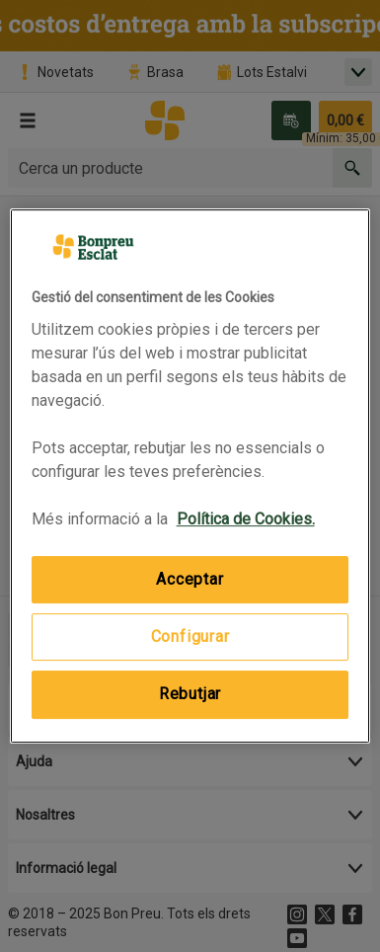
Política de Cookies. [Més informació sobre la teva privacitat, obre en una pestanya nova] (246, 519)
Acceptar (189, 579)
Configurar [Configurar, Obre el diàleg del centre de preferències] (190, 636)
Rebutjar (190, 693)
